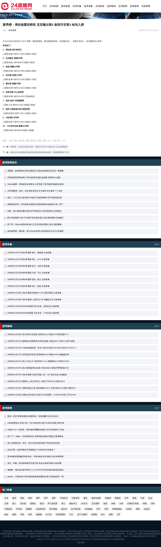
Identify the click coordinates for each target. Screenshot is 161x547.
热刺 (105, 503)
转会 (150, 498)
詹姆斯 (29, 509)
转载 (145, 503)
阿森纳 (118, 498)
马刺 (54, 141)
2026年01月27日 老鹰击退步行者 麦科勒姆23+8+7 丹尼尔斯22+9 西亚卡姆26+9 (41, 388)
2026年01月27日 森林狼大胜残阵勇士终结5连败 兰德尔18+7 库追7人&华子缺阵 (41, 341)
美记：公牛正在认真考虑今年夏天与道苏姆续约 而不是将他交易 (34, 197)
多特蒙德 (88, 509)
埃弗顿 (94, 514)
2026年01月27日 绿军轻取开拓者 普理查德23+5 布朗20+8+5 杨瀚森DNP (38, 354)
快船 (113, 503)
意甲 (46, 498)
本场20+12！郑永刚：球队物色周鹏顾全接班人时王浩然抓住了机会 (35, 430)
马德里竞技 (40, 509)
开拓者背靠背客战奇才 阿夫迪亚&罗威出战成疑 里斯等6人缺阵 (34, 177)
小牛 (64, 141)
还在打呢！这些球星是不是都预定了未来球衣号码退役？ (31, 450)
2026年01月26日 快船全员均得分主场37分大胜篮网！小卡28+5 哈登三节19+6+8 (41, 395)
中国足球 (64, 498)
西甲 (38, 498)
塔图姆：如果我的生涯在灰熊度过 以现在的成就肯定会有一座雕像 (35, 171)
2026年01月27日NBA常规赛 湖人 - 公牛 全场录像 (28, 259)
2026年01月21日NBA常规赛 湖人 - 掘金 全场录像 (28, 286)
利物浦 (108, 498)
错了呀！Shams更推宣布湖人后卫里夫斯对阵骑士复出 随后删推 (34, 224)
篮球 (11, 141)
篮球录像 (88, 6)
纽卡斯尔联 (76, 509)
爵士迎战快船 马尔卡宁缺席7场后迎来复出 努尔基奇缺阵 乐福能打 (35, 218)
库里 (106, 509)
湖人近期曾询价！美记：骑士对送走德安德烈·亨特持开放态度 (33, 443)
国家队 (33, 503)
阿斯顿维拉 (117, 509)
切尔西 (23, 503)
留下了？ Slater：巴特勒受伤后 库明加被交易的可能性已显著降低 (35, 436)
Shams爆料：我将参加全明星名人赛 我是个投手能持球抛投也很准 (35, 184)
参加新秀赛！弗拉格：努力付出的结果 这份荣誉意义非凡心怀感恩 (35, 231)
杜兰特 (49, 514)
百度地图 (80, 542)
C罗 (118, 514)
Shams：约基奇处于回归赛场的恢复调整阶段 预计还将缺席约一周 (35, 476)
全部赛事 (145, 6)
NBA (16, 141)
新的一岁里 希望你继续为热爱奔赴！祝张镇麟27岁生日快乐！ (33, 416)
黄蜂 (39, 141)
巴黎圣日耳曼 (133, 503)
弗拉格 (21, 141)
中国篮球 (8, 509)
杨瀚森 (39, 514)
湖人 (14, 503)
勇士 (63, 503)
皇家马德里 (96, 498)
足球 (6, 498)
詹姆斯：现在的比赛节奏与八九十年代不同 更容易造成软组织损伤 (35, 470)
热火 (103, 514)
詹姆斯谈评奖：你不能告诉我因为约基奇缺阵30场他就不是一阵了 (35, 204)
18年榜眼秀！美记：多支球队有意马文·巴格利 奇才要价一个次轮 (34, 191)
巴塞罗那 (75, 498)
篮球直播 (65, 6)
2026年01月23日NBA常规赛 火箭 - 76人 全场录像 (28, 273)
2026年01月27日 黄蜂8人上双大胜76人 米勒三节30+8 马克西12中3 (36, 381)
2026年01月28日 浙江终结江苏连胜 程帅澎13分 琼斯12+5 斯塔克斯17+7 (38, 334)
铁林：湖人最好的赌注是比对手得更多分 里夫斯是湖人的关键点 (34, 211)
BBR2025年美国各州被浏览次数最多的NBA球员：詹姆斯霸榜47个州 (39, 152)
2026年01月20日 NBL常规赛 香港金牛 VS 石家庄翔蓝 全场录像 (34, 293)
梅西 (14, 514)
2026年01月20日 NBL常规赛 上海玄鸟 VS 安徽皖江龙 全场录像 (34, 299)
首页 (44, 6)
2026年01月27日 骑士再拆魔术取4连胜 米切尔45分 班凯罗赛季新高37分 (38, 368)
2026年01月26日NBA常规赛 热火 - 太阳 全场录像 (28, 266)
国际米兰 (73, 503)
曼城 (134, 498)
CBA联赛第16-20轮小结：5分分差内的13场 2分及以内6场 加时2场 (35, 423)
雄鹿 (111, 514)
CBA (153, 503)
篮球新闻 (134, 6)
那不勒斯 (53, 509)
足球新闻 (122, 6)
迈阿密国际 (60, 514)
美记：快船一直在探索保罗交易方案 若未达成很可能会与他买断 (34, 463)
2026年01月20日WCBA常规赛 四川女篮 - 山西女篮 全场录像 (33, 306)
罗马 (98, 509)
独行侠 (33, 141)
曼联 (85, 498)
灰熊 (44, 141)
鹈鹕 (27, 141)
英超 (22, 498)
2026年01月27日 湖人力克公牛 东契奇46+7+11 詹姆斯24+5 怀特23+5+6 (38, 361)
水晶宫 (147, 509)
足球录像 (76, 6)
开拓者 (19, 509)
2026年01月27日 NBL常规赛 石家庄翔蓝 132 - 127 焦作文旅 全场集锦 (37, 375)
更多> (157, 244)
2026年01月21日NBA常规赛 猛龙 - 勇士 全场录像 (28, 279)
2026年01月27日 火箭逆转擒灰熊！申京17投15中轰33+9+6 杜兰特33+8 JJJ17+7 (41, 348)
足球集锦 (99, 6)
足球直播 (54, 6)
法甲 (126, 498)
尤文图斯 (95, 503)
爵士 (59, 141)
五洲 (6, 503)
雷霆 (138, 509)
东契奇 (129, 509)
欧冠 (42, 503)
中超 (142, 498)
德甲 (54, 498)
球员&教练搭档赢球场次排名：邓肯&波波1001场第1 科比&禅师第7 (35, 456)
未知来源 (12, 30)
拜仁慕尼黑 (52, 503)
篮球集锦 (111, 6)
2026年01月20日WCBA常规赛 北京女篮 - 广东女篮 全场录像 (33, 313)
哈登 (30, 514)
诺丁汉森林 (82, 514)
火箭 (121, 503)
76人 (49, 141)
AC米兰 (84, 503)
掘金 (6, 514)
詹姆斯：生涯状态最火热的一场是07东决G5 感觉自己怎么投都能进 (38, 147)
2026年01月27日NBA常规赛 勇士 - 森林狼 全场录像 (29, 252)
